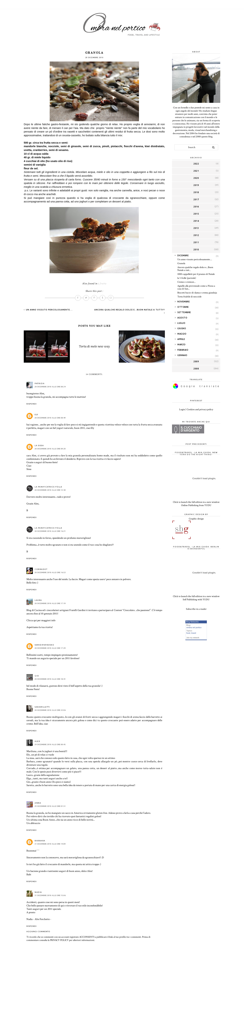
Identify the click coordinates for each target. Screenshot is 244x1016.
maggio (181, 334)
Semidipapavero (44, 645)
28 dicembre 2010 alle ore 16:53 (50, 572)
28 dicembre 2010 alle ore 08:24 (50, 387)
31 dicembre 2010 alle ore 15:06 (50, 895)
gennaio (182, 355)
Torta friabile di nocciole (189, 296)
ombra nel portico (193, 627)
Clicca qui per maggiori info (40, 620)
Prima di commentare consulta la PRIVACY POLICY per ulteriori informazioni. (88, 938)
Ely (36, 415)
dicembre (183, 255)
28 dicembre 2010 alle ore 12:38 (50, 490)
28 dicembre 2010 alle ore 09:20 (50, 449)
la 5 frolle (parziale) (186, 278)
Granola (181, 263)
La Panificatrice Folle (48, 487)
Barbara (40, 841)
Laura (38, 600)
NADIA (38, 892)
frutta (103, 283)
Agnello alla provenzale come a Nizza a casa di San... (196, 287)
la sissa (39, 445)
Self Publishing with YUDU (196, 599)
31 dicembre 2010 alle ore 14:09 (50, 844)
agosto (182, 317)
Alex (37, 741)
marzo (181, 344)
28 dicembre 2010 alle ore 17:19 (50, 603)
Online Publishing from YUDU (196, 505)
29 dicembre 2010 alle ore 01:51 (50, 806)
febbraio (182, 350)
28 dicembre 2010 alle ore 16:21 (50, 531)
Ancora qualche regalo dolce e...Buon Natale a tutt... (195, 269)
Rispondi (31, 404)
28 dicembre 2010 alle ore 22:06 (50, 710)
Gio (37, 676)
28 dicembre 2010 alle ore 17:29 (50, 648)
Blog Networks (192, 622)
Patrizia (39, 383)
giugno (181, 328)
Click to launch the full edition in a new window (196, 502)
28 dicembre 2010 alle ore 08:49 (50, 418)
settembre (184, 312)
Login (182, 409)
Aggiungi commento (38, 931)
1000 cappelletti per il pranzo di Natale (196, 274)
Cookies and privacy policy (200, 409)
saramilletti (42, 707)
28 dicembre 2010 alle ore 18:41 (50, 679)
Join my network (192, 638)
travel (193, 633)
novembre (183, 301)
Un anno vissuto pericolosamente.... (49, 310)
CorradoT (41, 569)
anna (38, 803)
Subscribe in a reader (196, 609)
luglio (181, 323)
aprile (181, 339)
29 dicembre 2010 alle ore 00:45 (50, 744)
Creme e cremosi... (186, 282)
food (188, 633)
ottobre (183, 307)
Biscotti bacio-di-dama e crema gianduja (197, 292)
